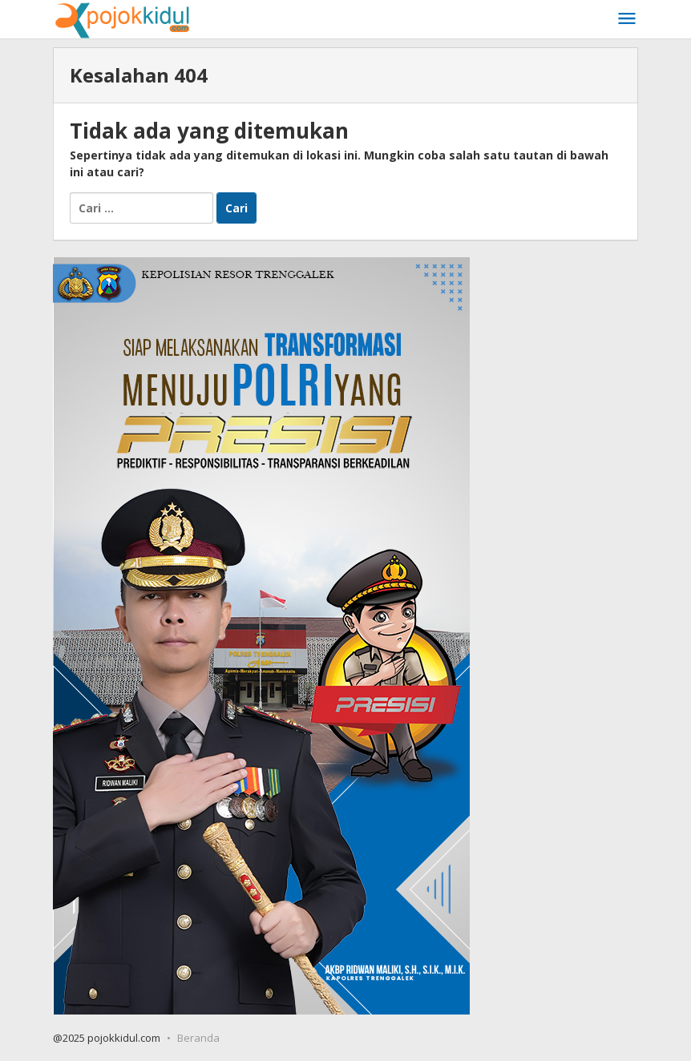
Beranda (198, 1038)
